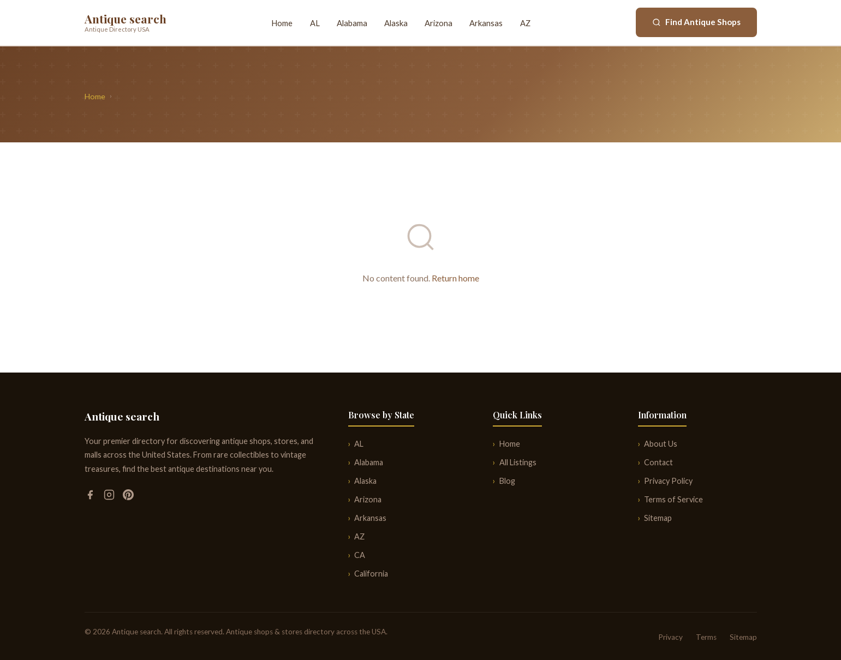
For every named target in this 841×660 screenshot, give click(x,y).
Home (282, 23)
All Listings (517, 462)
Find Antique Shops (696, 22)
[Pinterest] (128, 496)
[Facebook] (91, 496)
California (371, 573)
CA (359, 555)
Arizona (438, 23)
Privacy (670, 637)
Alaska (396, 23)
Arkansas (486, 23)
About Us (660, 443)
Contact (658, 462)
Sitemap (658, 518)
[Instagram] (110, 496)
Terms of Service (673, 499)
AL (315, 23)
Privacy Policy (668, 480)
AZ (525, 23)
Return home (455, 278)
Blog (507, 480)
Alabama (352, 23)
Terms (706, 637)
